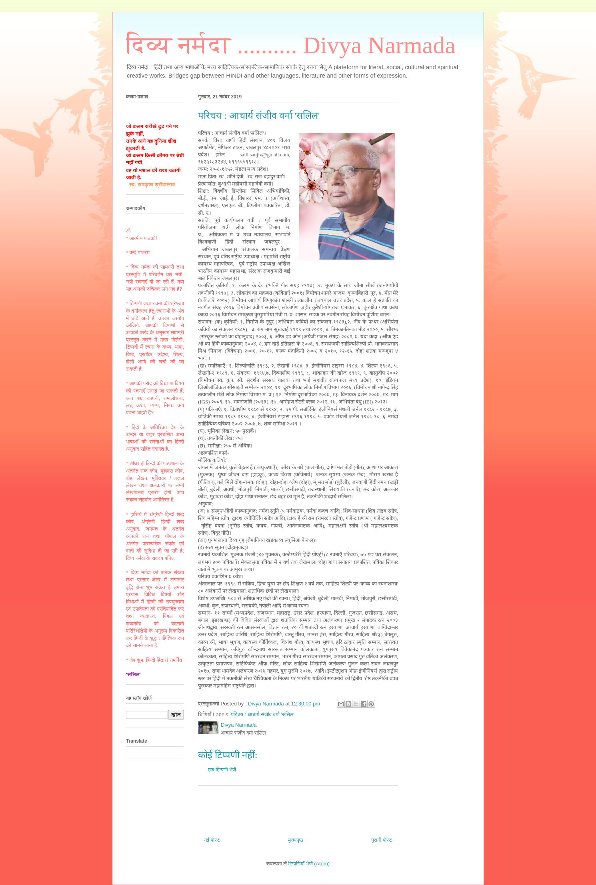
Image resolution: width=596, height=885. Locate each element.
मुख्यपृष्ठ (295, 840)
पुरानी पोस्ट (381, 840)
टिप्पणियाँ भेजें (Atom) (309, 864)
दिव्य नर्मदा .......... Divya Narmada (291, 45)
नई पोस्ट (212, 840)
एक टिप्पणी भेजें (222, 770)
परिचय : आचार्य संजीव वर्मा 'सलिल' (262, 714)
